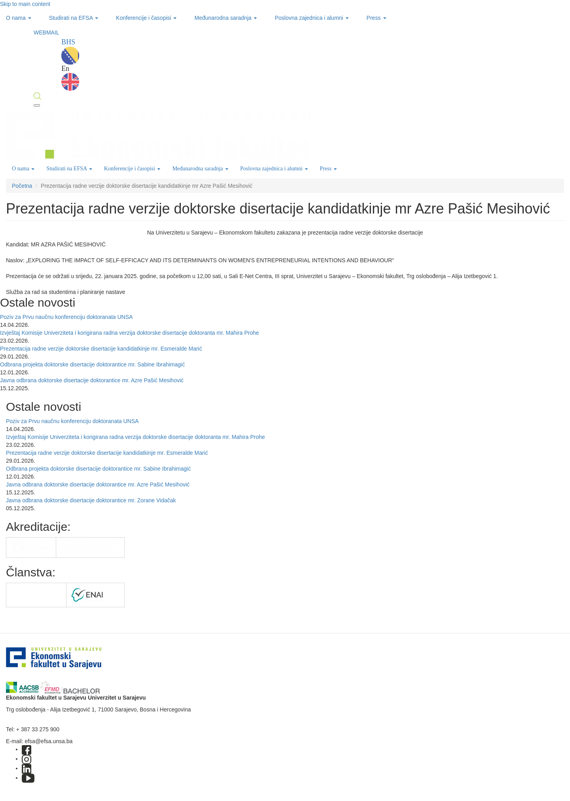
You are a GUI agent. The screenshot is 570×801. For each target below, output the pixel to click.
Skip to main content (25, 4)
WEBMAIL (46, 32)
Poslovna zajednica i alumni (312, 18)
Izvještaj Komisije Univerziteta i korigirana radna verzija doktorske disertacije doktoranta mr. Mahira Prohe (129, 333)
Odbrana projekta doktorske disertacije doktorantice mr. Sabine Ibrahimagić (92, 364)
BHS (70, 51)
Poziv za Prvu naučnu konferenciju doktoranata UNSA (66, 317)
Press (376, 18)
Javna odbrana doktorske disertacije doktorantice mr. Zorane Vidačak (91, 500)
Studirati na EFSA (73, 18)
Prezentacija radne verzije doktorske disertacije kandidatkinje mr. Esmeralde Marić (101, 348)
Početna (22, 186)
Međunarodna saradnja (225, 18)
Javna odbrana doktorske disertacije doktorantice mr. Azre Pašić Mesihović (92, 380)
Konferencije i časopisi (146, 18)
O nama (18, 18)
